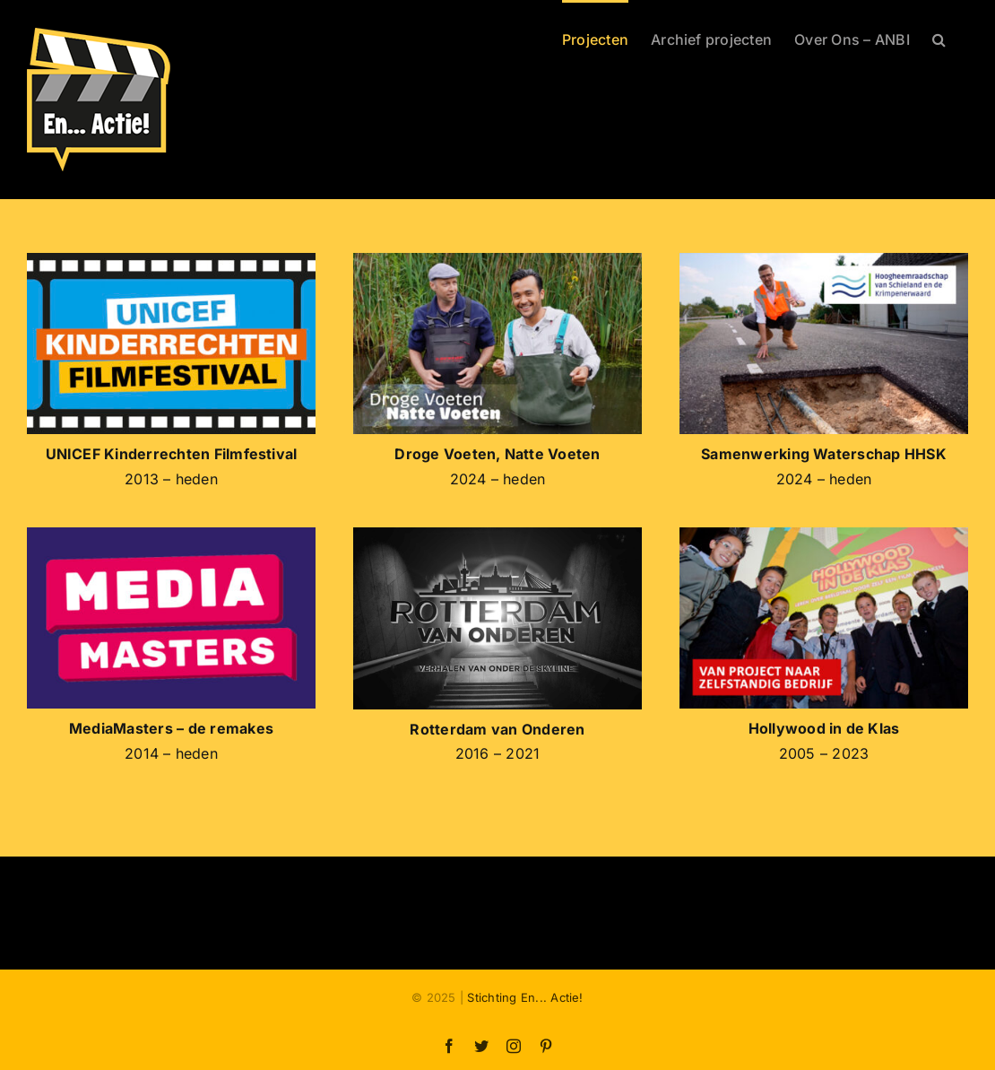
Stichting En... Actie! (525, 997)
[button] (939, 37)
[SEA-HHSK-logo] (823, 260)
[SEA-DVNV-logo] (497, 260)
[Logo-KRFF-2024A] (171, 260)
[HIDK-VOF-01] (823, 535)
